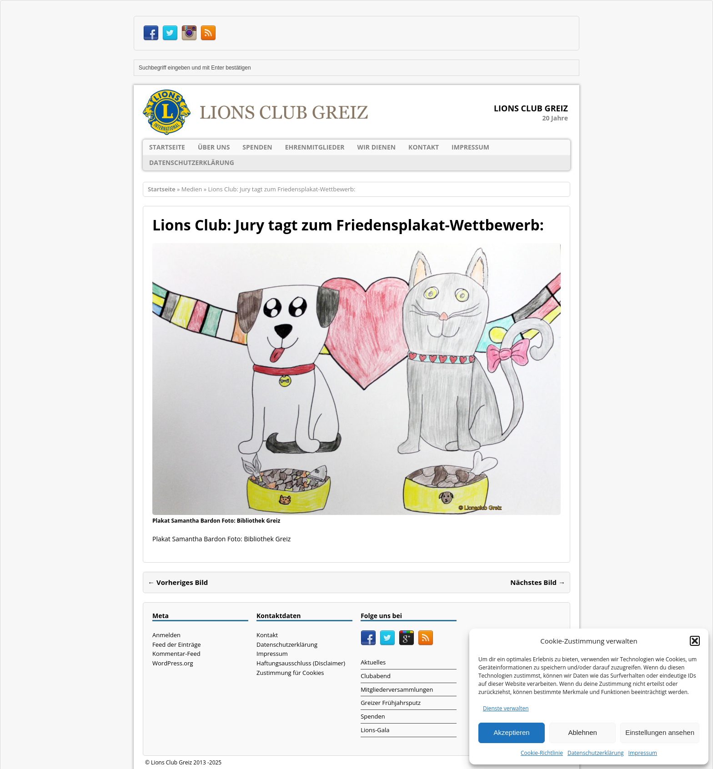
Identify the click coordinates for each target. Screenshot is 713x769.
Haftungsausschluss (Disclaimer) (300, 663)
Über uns (214, 147)
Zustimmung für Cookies (290, 673)
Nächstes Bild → (537, 582)
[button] (694, 640)
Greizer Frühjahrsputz (391, 703)
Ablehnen (582, 732)
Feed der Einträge (176, 644)
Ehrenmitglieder (315, 147)
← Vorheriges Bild (178, 582)
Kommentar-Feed (176, 653)
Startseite (167, 147)
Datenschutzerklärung (595, 753)
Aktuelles (373, 662)
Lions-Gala (375, 730)
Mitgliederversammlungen (397, 689)
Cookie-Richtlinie (542, 753)
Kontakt (423, 147)
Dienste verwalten (506, 708)
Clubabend (376, 676)
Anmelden (166, 635)
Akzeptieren (511, 732)
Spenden (257, 147)
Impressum (642, 753)
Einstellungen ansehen (659, 732)
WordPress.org (172, 663)
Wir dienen (376, 147)
